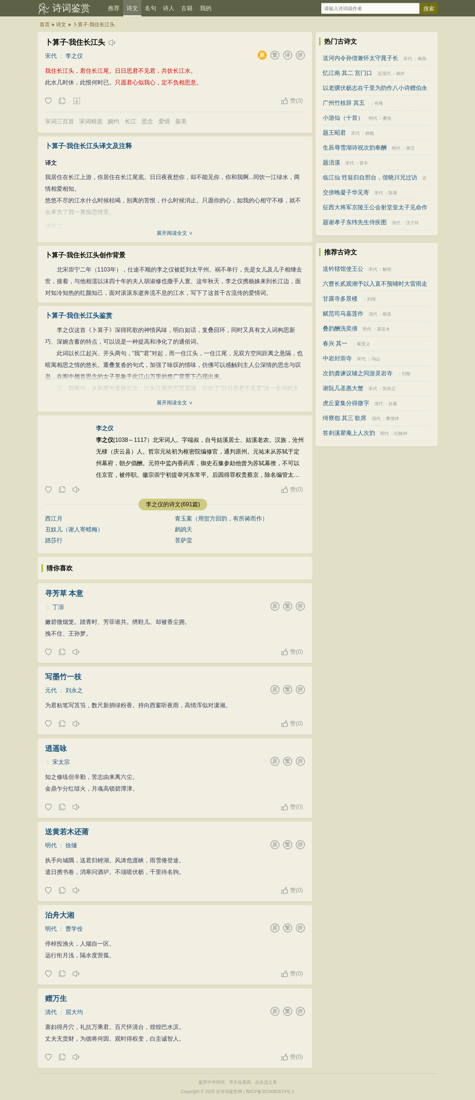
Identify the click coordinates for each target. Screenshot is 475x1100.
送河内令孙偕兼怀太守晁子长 (360, 58)
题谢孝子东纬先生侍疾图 (355, 222)
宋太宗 (61, 762)
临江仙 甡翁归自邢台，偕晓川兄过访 (370, 177)
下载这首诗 (76, 101)
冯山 (375, 358)
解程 (387, 269)
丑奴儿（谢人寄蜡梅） (74, 529)
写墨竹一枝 (63, 677)
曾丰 (363, 163)
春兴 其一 (335, 343)
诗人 (168, 8)
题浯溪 (331, 162)
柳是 (387, 314)
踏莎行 (54, 540)
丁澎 (58, 607)
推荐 (114, 8)
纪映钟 (400, 433)
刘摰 (406, 373)
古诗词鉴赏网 (229, 1091)
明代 (51, 845)
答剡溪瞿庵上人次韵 (349, 433)
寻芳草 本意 (64, 593)
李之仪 (74, 56)
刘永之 (74, 690)
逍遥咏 (56, 748)
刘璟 (371, 299)
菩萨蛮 (183, 540)
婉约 (113, 121)
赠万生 (56, 998)
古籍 (187, 8)
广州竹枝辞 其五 (344, 103)
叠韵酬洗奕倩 (340, 328)
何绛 (378, 103)
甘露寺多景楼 (340, 299)
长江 (130, 121)
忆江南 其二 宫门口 (348, 73)
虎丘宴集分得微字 (346, 403)
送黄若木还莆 (67, 832)
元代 (51, 690)
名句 (150, 8)
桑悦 (387, 118)
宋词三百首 (59, 121)
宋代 (51, 56)
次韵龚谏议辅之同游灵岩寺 (358, 373)
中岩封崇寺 (337, 358)
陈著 (393, 192)
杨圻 (400, 73)
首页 (45, 24)
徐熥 (71, 845)
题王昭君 (334, 133)
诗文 (132, 8)
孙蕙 (393, 403)
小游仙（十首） (343, 118)
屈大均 (74, 1012)
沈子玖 (412, 222)
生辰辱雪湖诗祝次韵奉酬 (355, 148)
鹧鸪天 (183, 529)
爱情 (164, 121)
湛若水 (383, 329)
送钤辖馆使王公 (343, 269)
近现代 (384, 73)
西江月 (54, 518)
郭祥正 (389, 388)
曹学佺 (74, 929)
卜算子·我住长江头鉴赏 (78, 315)
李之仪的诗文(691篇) (173, 504)
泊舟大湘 (59, 915)
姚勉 (369, 133)
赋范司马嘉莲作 (343, 313)
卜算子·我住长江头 (94, 24)
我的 (206, 8)
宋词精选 (90, 121)
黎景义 (363, 344)
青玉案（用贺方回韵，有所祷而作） (221, 518)
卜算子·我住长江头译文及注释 (88, 146)
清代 (51, 1012)
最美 (181, 121)
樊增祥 (392, 418)
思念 (147, 121)
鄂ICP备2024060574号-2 (270, 1091)
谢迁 (410, 148)
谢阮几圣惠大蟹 (343, 388)
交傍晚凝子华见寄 (346, 192)
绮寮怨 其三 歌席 (345, 418)
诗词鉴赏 (71, 8)
